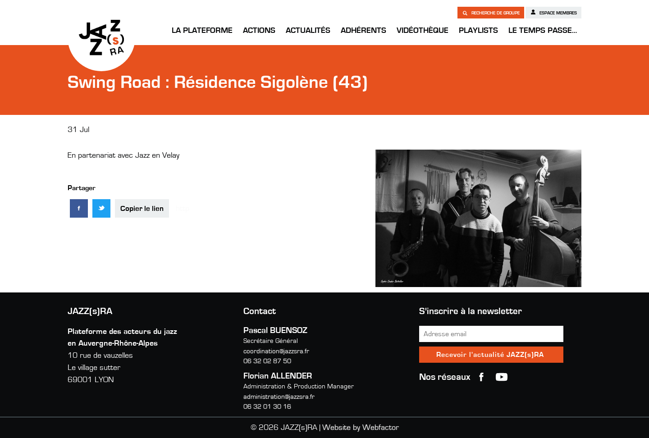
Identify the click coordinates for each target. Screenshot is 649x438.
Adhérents (363, 31)
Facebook (481, 377)
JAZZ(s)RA (101, 37)
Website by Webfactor (360, 428)
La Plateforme (202, 31)
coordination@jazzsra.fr (276, 351)
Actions (259, 31)
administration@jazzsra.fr (279, 396)
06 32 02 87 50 (267, 361)
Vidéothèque (422, 31)
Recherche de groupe (491, 12)
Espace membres (553, 12)
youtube (502, 377)
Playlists (478, 31)
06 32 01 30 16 (267, 406)
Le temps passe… (542, 31)
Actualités (308, 31)
